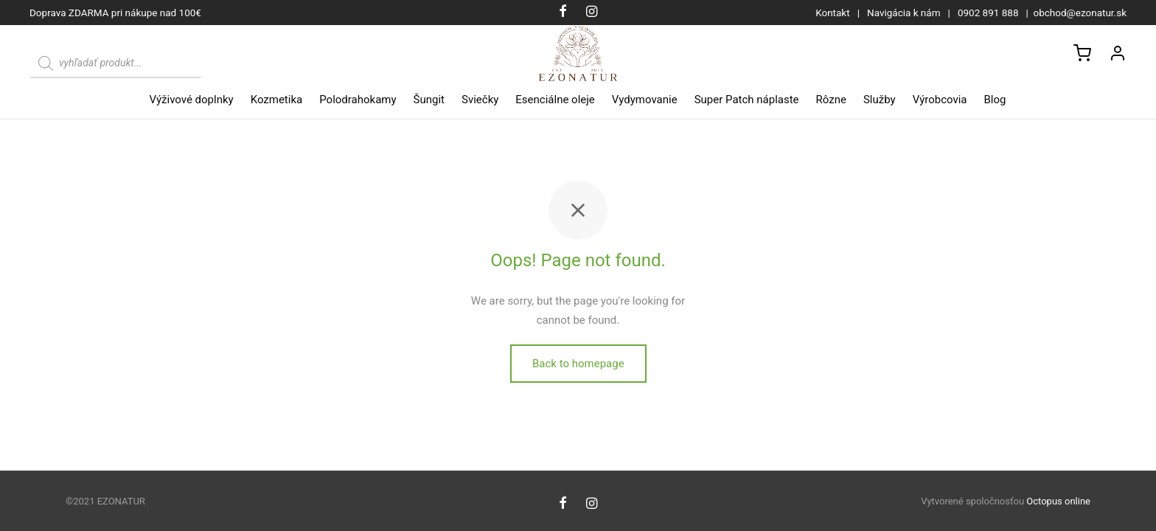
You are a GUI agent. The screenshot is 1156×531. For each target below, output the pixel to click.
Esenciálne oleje (554, 99)
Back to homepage (578, 365)
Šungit (429, 99)
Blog (995, 99)
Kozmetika (277, 99)
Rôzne (831, 99)
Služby (879, 99)
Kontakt (832, 12)
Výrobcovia (940, 99)
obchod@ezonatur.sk (1080, 12)
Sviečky (480, 99)
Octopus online (1058, 501)
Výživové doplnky (192, 99)
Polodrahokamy (357, 99)
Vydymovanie (645, 99)
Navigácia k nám (904, 12)
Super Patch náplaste (746, 99)
